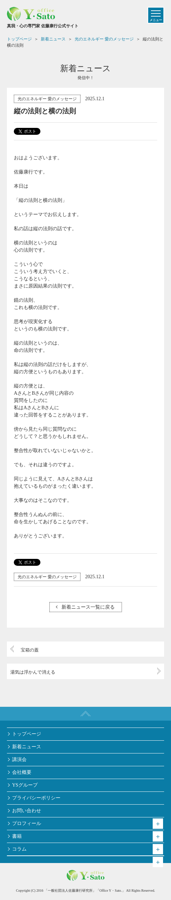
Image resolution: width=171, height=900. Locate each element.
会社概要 (21, 772)
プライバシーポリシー (36, 797)
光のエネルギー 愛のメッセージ (47, 98)
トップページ (26, 734)
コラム (19, 849)
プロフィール (26, 823)
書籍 (17, 836)
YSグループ (25, 785)
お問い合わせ (26, 810)
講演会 (19, 759)
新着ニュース (26, 746)
